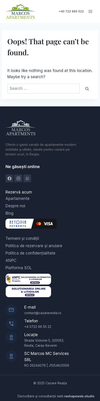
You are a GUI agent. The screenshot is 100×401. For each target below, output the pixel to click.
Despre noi (15, 206)
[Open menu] (90, 11)
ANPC (10, 260)
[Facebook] (9, 178)
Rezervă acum (18, 192)
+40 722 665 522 (71, 11)
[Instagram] (18, 178)
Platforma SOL (18, 267)
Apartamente (17, 198)
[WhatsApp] (27, 178)
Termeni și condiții (22, 238)
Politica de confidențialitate (30, 253)
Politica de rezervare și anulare (33, 245)
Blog (9, 213)
